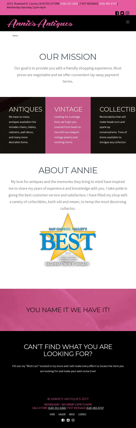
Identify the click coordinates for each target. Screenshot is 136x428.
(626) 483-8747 (108, 3)
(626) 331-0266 (69, 3)
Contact (82, 414)
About (72, 414)
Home (52, 414)
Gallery (62, 414)
